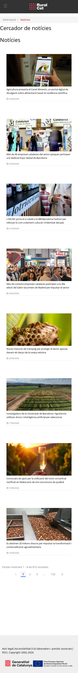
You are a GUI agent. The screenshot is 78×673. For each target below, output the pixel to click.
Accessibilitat (23, 648)
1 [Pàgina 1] (23, 574)
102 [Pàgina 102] (53, 574)
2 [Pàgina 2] (30, 574)
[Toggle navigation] (5, 5)
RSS (4, 652)
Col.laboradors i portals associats (52, 648)
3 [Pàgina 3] (37, 574)
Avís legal (7, 648)
